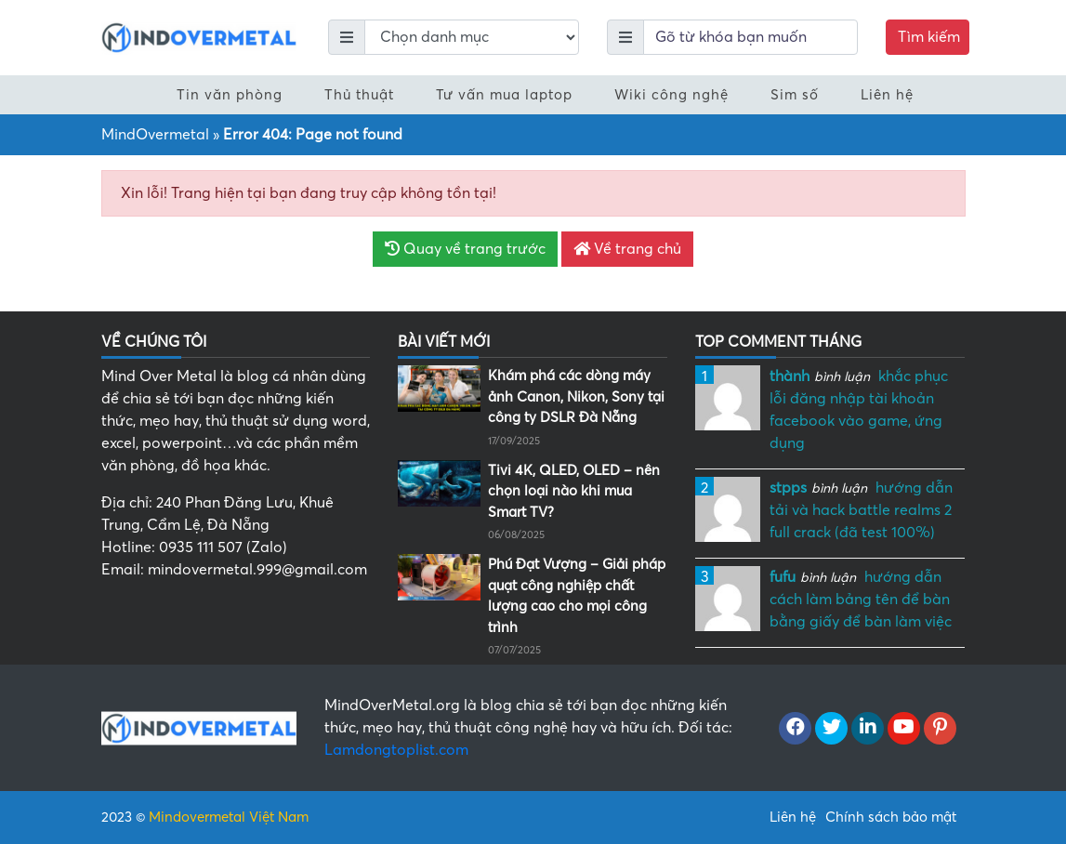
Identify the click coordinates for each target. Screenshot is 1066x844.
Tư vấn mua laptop (504, 94)
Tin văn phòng (230, 94)
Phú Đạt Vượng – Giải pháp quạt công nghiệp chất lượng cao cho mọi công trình (576, 596)
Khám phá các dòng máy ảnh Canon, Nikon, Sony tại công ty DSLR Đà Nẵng (576, 396)
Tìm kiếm (929, 37)
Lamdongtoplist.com (396, 750)
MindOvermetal (155, 134)
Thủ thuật (359, 94)
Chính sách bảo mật (890, 817)
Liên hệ (887, 94)
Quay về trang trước (465, 249)
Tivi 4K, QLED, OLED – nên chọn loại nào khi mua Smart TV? (574, 491)
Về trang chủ (627, 249)
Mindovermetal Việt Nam (229, 817)
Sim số (794, 94)
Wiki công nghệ (671, 94)
